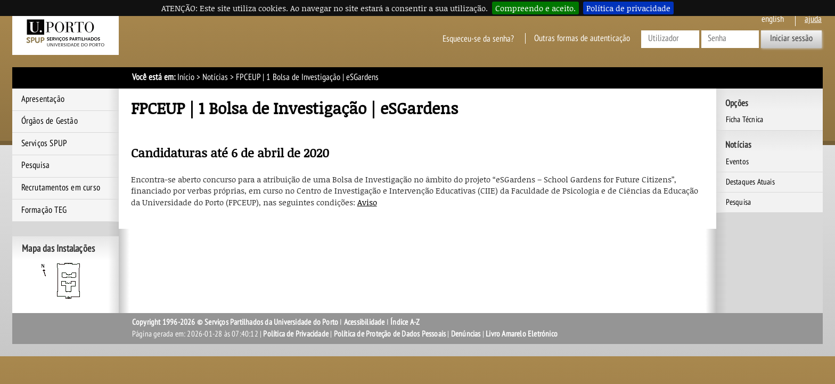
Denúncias (466, 334)
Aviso (367, 202)
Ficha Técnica (745, 119)
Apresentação (42, 99)
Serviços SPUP (44, 143)
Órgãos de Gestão (49, 121)
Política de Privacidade (296, 334)
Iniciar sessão (791, 38)
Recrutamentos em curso (60, 187)
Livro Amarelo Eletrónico (522, 334)
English (773, 19)
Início (185, 77)
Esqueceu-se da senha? (478, 38)
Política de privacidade (628, 8)
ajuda (813, 19)
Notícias (215, 77)
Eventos (737, 161)
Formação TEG (44, 210)
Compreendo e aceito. (535, 8)
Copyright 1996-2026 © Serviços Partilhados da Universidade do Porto (235, 322)
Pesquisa (35, 165)
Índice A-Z (405, 322)
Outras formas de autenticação (582, 38)
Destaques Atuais (750, 182)
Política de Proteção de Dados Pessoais (390, 334)
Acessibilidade (364, 322)
